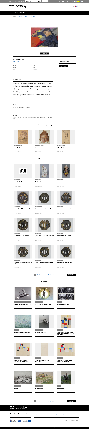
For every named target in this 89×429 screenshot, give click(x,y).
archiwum (48, 6)
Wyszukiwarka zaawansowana (45, 1)
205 (53, 274)
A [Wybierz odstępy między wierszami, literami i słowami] (67, 1)
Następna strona (71, 274)
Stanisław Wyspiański (18, 59)
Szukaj (40, 1)
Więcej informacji (63, 66)
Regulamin (64, 414)
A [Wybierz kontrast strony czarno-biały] (76, 1)
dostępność (65, 6)
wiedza (53, 6)
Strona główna (20, 16)
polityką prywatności (57, 427)
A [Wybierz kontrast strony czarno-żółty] (79, 1)
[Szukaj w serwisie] (31, 1)
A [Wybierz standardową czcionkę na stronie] (63, 1)
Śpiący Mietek (33, 16)
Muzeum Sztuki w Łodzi (12, 1)
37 (53, 401)
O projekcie (50, 414)
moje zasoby (71, 6)
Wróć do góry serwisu (75, 414)
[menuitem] (42, 6)
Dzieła (26, 16)
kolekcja (42, 6)
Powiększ (45, 53)
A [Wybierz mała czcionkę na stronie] (62, 1)
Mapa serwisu (42, 414)
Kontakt (68, 414)
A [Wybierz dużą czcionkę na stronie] (65, 1)
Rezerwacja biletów (21, 1)
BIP (46, 414)
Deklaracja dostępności (57, 414)
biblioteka (59, 6)
